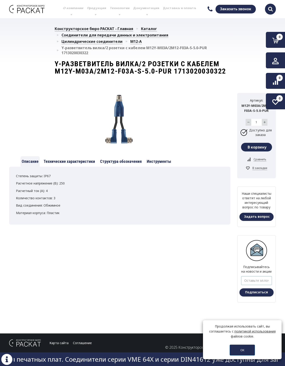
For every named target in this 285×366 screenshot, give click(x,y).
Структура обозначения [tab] (121, 161)
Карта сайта (59, 343)
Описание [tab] (30, 161)
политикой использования (255, 331)
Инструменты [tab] (159, 161)
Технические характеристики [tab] (69, 161)
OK (242, 350)
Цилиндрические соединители (92, 41)
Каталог (149, 28)
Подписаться (256, 292)
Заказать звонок (235, 8)
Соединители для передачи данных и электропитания (115, 35)
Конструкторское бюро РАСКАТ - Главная (94, 28)
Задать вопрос (257, 216)
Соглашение (82, 343)
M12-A (136, 41)
